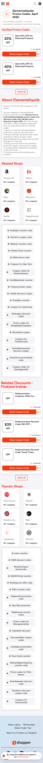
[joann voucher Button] (20, 553)
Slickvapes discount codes (21, 315)
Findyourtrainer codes (21, 287)
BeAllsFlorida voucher (21, 576)
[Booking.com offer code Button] (20, 582)
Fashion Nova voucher (21, 251)
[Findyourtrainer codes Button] (20, 286)
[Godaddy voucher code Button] (20, 230)
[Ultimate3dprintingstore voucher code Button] (20, 664)
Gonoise (29, 539)
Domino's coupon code (21, 237)
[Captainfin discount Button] (20, 630)
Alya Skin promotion (21, 605)
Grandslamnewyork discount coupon (21, 349)
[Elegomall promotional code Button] (20, 597)
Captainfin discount (21, 631)
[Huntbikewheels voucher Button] (20, 280)
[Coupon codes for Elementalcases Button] (20, 272)
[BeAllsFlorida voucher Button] (20, 576)
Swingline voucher (21, 300)
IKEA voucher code (21, 589)
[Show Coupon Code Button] (19, 54)
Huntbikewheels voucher (21, 280)
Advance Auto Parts (12, 520)
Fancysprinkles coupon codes (21, 638)
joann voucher (21, 553)
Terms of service (35, 747)
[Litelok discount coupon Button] (20, 293)
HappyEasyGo (32, 216)
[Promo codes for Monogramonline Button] (20, 622)
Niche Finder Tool (23, 728)
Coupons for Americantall (21, 701)
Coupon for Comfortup (21, 307)
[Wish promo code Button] (20, 257)
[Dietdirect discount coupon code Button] (20, 692)
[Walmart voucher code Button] (20, 243)
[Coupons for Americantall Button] (20, 701)
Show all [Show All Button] (21, 92)
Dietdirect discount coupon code (21, 692)
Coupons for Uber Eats (21, 264)
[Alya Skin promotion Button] (20, 605)
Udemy (29, 178)
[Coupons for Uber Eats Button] (20, 264)
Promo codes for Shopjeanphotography (21, 324)
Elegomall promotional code (21, 597)
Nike (28, 520)
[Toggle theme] (40, 3)
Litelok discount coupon (21, 294)
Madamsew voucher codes (21, 613)
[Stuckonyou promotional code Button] (20, 359)
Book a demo (14, 725)
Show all (21, 478)
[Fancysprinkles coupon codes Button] (20, 638)
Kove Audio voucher (21, 656)
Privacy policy (23, 747)
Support (33, 733)
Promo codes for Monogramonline (21, 622)
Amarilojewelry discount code (21, 682)
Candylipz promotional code (21, 648)
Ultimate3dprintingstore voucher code (21, 664)
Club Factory (9, 501)
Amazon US (8, 178)
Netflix (6, 216)
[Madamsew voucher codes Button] (20, 613)
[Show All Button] (21, 477)
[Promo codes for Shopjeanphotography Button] (20, 324)
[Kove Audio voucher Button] (20, 656)
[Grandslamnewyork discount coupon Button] (20, 349)
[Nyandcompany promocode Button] (20, 568)
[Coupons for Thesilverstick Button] (20, 340)
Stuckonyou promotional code (21, 359)
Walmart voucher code (21, 244)
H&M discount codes (21, 560)
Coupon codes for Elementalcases (21, 272)
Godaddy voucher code (21, 230)
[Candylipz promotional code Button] (20, 648)
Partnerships (29, 725)
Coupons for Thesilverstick (21, 340)
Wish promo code (21, 257)
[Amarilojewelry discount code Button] (20, 682)
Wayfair (29, 501)
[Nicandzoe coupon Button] (20, 332)
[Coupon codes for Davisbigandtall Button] (20, 368)
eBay (5, 197)
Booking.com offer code (21, 583)
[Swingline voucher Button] (20, 300)
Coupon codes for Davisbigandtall (21, 368)
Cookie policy (23, 757)
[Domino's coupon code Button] (20, 237)
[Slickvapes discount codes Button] (20, 315)
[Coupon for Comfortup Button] (20, 307)
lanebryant (8, 539)
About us (11, 733)
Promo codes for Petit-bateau (21, 673)
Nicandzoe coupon (21, 332)
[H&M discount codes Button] (20, 560)
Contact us (22, 733)
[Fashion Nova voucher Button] (20, 250)
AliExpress (30, 197)
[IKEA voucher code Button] (20, 589)
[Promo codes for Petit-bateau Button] (20, 673)
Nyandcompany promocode (21, 568)
